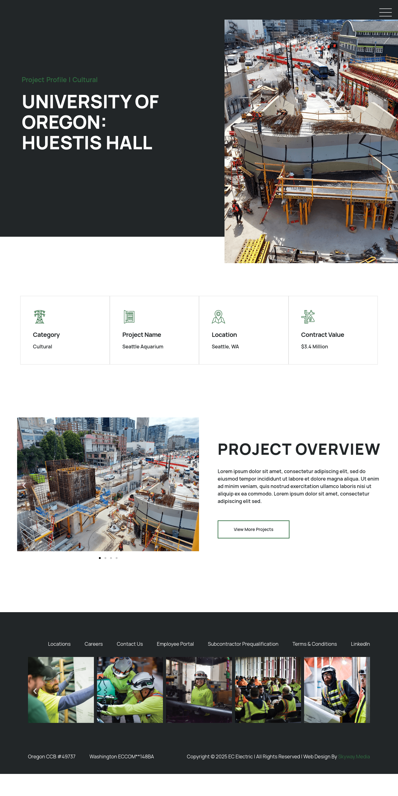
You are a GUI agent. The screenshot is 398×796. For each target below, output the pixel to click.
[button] (24, 507)
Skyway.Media (354, 778)
